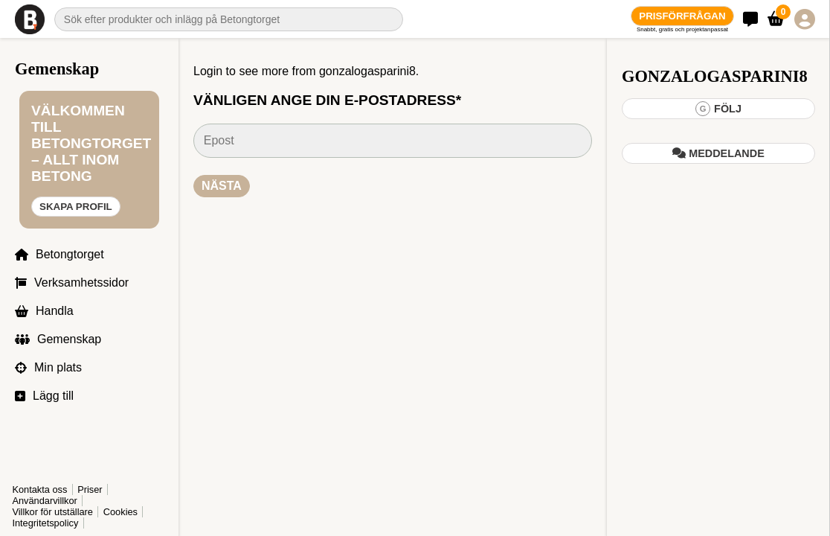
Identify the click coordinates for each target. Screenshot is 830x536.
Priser (89, 489)
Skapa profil (75, 206)
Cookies (120, 511)
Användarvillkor (44, 500)
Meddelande (718, 153)
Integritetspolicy (45, 523)
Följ (718, 108)
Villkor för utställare (52, 511)
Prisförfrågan (682, 16)
